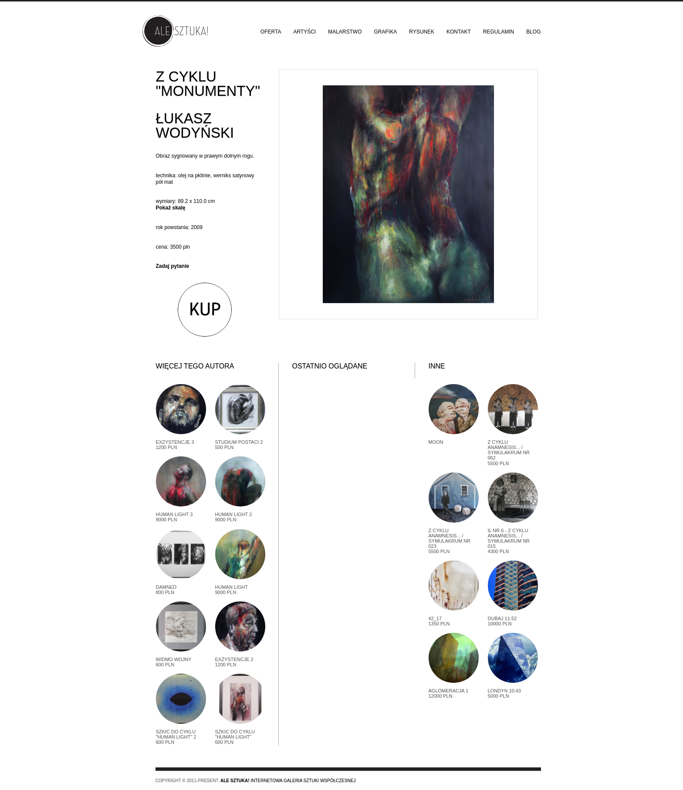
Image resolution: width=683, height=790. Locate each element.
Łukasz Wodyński (195, 125)
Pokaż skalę (171, 208)
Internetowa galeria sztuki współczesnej (288, 780)
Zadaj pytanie (172, 266)
